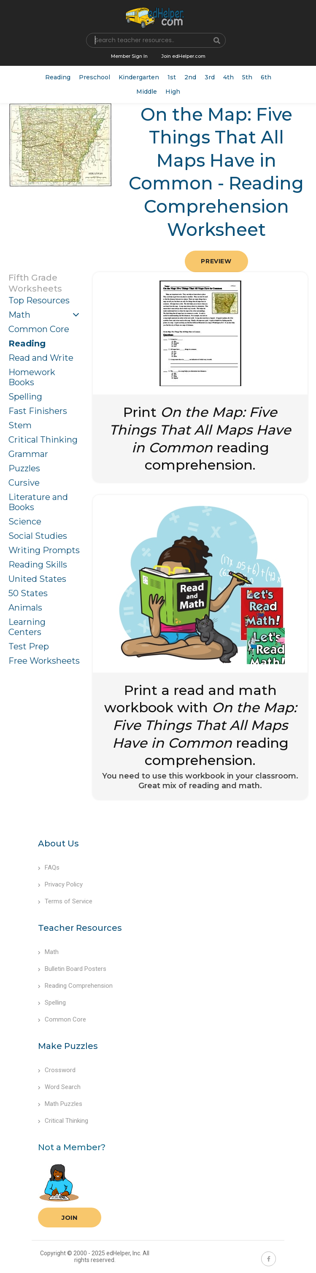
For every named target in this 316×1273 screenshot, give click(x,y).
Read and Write (40, 358)
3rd (210, 77)
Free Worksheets (44, 661)
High (172, 91)
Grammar (28, 454)
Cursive (24, 483)
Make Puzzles (68, 1046)
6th (266, 77)
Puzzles (24, 468)
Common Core (38, 329)
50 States (28, 593)
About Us (58, 843)
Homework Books (31, 377)
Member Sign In (129, 56)
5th (247, 77)
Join (70, 1218)
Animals (25, 608)
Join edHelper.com (183, 56)
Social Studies (37, 536)
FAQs (48, 867)
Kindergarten (139, 77)
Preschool (94, 77)
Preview (216, 261)
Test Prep (28, 646)
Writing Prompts (44, 550)
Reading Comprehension (75, 985)
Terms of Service (65, 901)
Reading (57, 77)
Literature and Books (38, 502)
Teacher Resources (80, 928)
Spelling (25, 397)
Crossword (57, 1070)
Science (24, 521)
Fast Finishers (37, 411)
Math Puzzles (60, 1104)
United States (37, 579)
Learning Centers (27, 627)
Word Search (59, 1087)
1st (171, 77)
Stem (20, 425)
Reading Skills (37, 564)
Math (19, 315)
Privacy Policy (60, 884)
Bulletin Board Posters (72, 969)
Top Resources (39, 300)
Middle (146, 91)
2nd (190, 77)
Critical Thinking (43, 440)
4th (228, 77)
